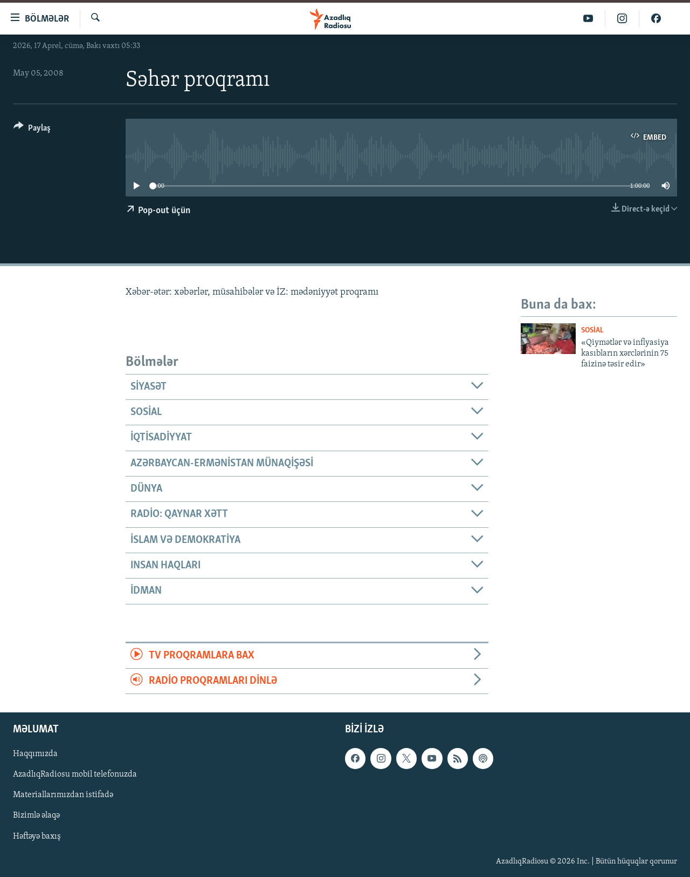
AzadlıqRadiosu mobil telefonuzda (75, 775)
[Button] (32, 130)
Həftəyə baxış (37, 836)
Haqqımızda (35, 754)
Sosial (592, 331)
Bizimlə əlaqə (36, 816)
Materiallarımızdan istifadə (63, 795)
